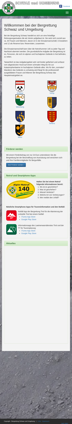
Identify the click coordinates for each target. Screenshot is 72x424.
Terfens (52, 123)
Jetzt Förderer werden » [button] (16, 165)
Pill (20, 123)
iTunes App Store (28, 217)
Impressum (45, 421)
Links (39, 421)
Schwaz (20, 93)
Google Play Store (28, 219)
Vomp (52, 93)
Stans (52, 110)
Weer (20, 137)
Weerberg (20, 107)
